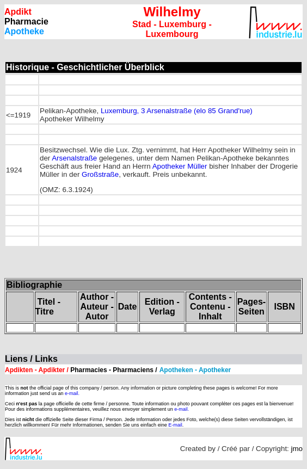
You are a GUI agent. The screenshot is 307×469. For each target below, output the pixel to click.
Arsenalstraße (74, 158)
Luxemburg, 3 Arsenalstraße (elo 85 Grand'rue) (177, 111)
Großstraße (100, 174)
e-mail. (72, 393)
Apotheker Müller (179, 166)
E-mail (175, 425)
